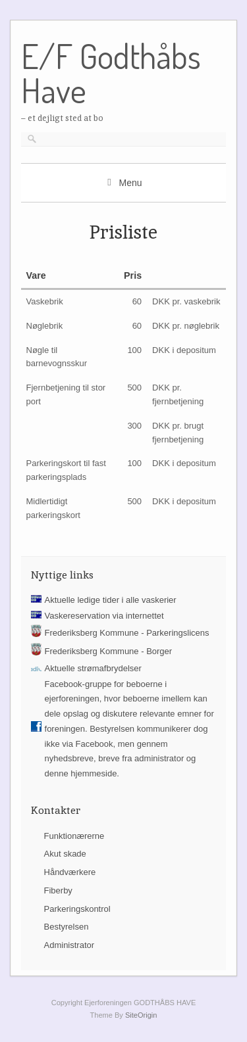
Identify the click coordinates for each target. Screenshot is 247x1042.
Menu (130, 183)
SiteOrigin (141, 1015)
